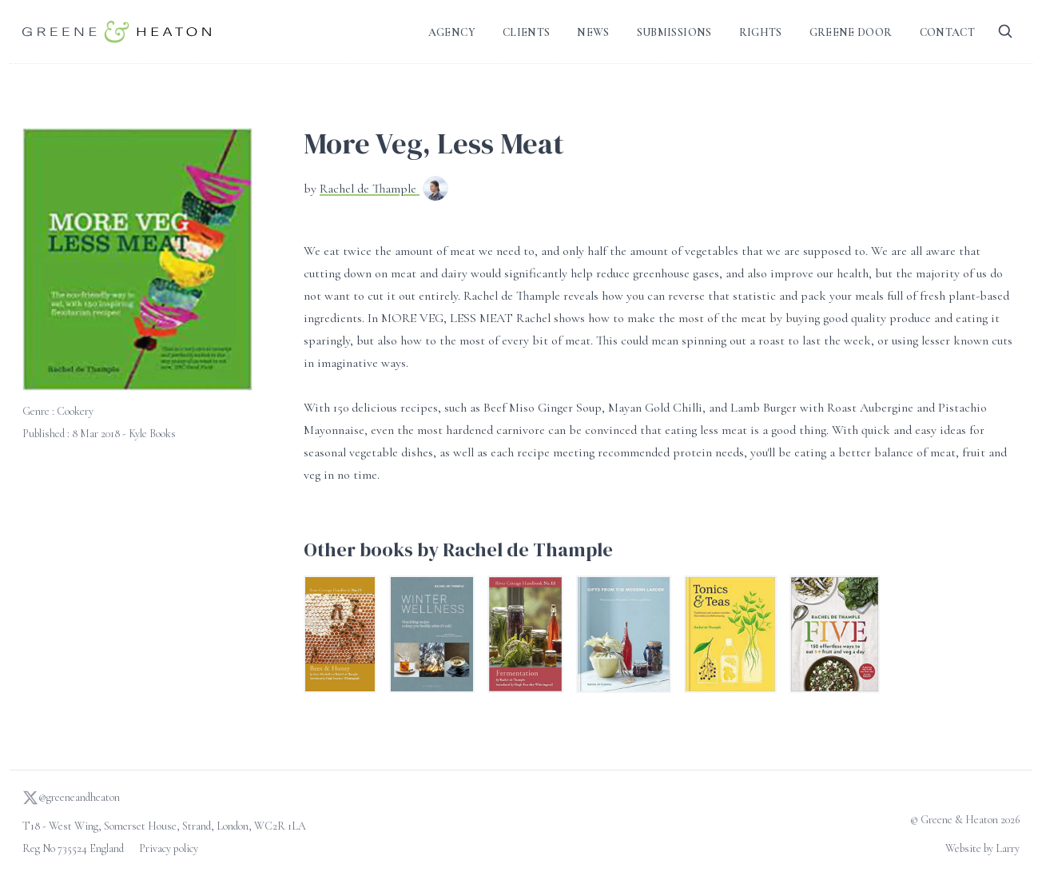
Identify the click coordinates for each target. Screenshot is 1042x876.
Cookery (75, 411)
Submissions (674, 32)
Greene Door (851, 32)
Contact (947, 32)
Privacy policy (168, 848)
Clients (526, 32)
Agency (451, 32)
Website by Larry (982, 848)
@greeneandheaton (71, 798)
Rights (760, 32)
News (593, 32)
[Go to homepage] (116, 31)
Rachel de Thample (370, 189)
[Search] (1005, 32)
